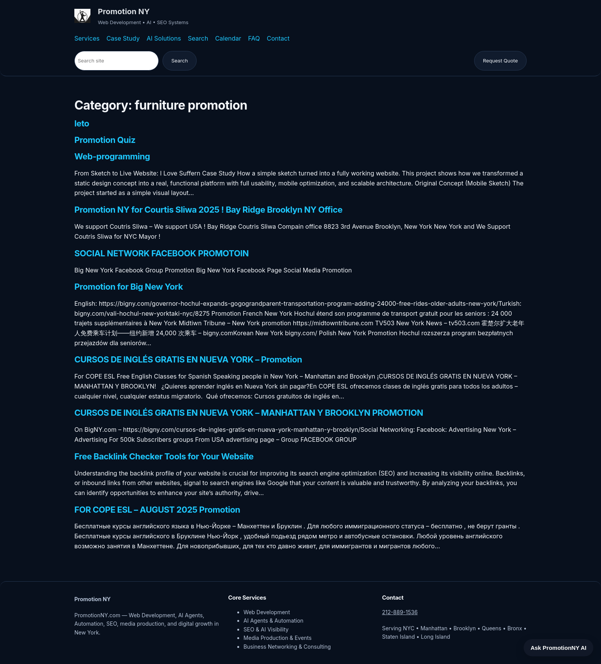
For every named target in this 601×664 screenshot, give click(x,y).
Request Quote (500, 60)
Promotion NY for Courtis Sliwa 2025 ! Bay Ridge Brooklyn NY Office (208, 210)
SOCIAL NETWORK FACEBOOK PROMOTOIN (161, 253)
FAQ (254, 38)
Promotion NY (123, 11)
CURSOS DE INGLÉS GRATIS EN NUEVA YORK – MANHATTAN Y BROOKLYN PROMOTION (248, 413)
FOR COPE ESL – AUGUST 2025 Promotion (157, 510)
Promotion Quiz (104, 140)
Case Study (123, 38)
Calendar (228, 38)
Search (198, 38)
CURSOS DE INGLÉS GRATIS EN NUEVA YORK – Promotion (188, 359)
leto (81, 123)
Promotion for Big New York (128, 287)
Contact (278, 38)
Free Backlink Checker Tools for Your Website (164, 456)
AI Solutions (163, 38)
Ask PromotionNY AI (558, 647)
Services (87, 38)
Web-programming (112, 156)
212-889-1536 (400, 612)
